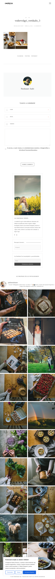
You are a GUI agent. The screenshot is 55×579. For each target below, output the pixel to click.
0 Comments (37, 26)
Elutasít (18, 572)
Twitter (27, 56)
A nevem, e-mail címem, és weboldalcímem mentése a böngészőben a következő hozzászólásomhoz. (28, 149)
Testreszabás (10, 572)
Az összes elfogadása (29, 572)
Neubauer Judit (18, 26)
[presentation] (17, 156)
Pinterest (34, 56)
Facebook (20, 56)
